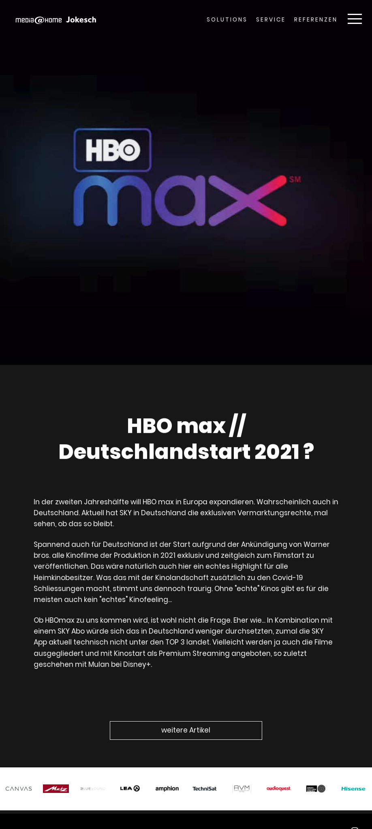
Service (271, 20)
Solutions (227, 20)
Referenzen (316, 20)
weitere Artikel (185, 730)
